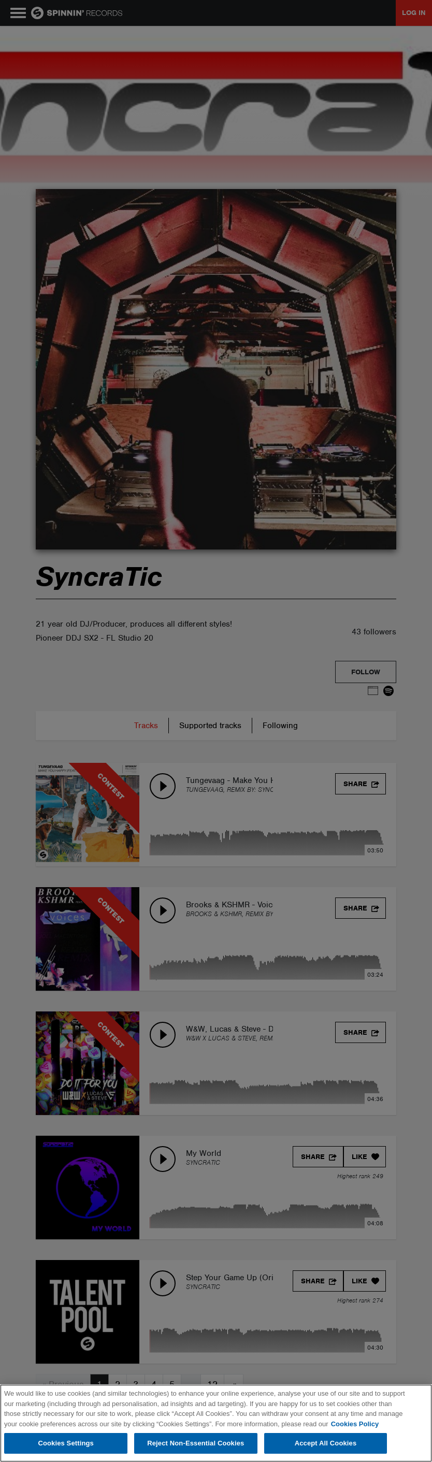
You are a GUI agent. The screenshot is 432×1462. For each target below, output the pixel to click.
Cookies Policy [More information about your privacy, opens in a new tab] (355, 1424)
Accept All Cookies (326, 1443)
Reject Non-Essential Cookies (195, 1443)
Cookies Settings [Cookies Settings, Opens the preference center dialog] (66, 1443)
